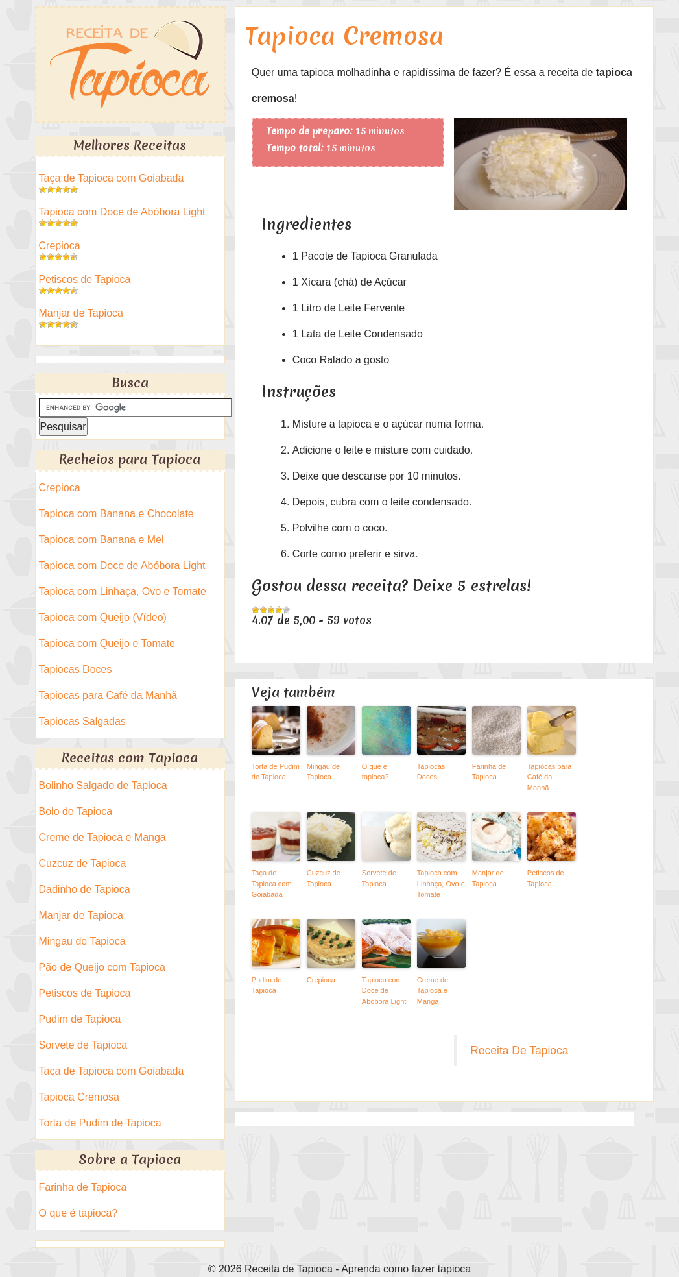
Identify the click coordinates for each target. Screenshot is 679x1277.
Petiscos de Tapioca (545, 878)
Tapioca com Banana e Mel (101, 539)
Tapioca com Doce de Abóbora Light (384, 990)
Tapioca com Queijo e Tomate (107, 643)
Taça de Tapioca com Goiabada (272, 883)
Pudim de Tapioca (266, 985)
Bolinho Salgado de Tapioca (103, 785)
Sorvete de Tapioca (379, 878)
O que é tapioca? (375, 771)
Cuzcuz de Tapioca (323, 878)
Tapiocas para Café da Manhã (549, 777)
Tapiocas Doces (431, 771)
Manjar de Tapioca (488, 878)
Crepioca (321, 980)
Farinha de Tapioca (489, 771)
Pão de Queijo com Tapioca (102, 967)
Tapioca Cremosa (344, 36)
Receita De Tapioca (519, 1050)
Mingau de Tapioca (323, 771)
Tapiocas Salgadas (82, 721)
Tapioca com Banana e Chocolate (116, 513)
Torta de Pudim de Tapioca (276, 771)
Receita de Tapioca (130, 64)
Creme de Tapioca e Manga (432, 990)
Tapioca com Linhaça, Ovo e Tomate (441, 883)
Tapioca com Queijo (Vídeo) (103, 617)
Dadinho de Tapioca (84, 889)
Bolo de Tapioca (76, 811)
